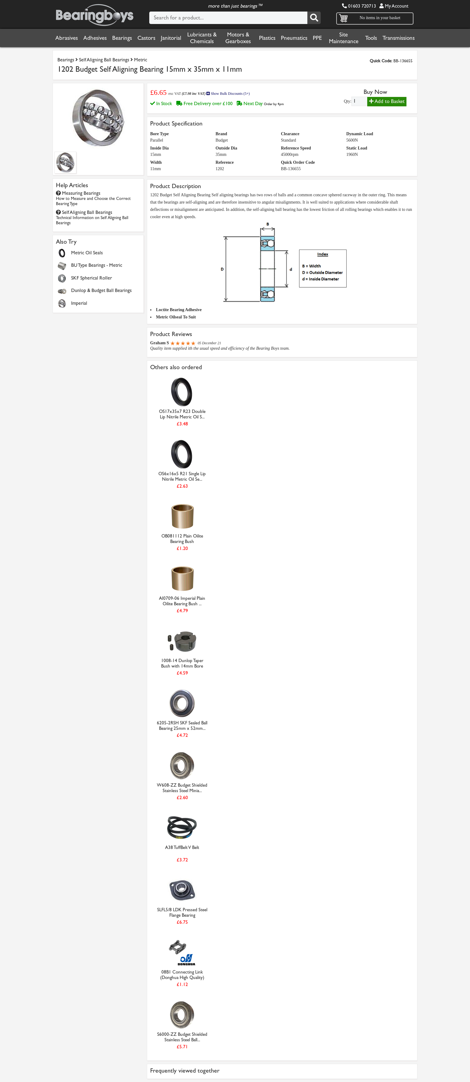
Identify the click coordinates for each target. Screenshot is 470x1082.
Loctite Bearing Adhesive (179, 309)
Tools (371, 38)
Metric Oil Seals (87, 253)
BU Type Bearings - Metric (96, 265)
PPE (317, 38)
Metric (140, 60)
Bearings (122, 38)
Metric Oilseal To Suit (176, 317)
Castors (146, 38)
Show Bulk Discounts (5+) (228, 93)
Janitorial (171, 38)
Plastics (267, 38)
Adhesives (95, 38)
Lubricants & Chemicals (202, 38)
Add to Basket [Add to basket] (387, 101)
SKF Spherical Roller (91, 278)
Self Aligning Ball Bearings (104, 60)
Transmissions (398, 38)
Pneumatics (294, 38)
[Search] (314, 18)
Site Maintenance (343, 38)
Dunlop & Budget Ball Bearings (101, 290)
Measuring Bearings (93, 198)
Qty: (347, 101)
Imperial (79, 303)
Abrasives (66, 38)
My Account (393, 6)
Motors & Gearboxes (238, 38)
